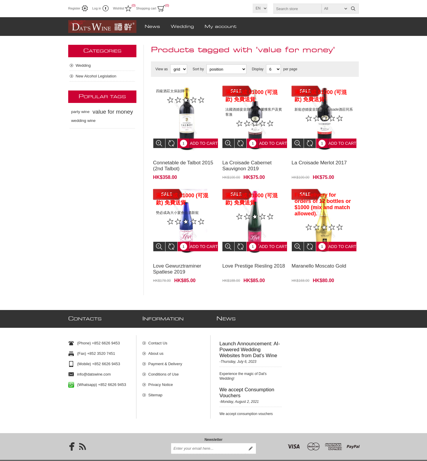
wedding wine (83, 120)
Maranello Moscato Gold (318, 257)
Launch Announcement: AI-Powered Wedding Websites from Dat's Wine (249, 338)
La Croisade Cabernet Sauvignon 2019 (247, 161)
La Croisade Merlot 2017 (319, 158)
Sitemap (155, 383)
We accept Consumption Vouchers (246, 381)
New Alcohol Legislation (96, 76)
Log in (96, 8)
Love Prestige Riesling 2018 (253, 257)
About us (155, 342)
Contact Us (157, 331)
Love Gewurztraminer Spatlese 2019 (177, 260)
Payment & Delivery (165, 352)
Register (74, 8)
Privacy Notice (160, 373)
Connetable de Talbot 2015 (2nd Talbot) (183, 161)
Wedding (83, 65)
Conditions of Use (163, 362)
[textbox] (311, 8)
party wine (80, 111)
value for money (113, 112)
